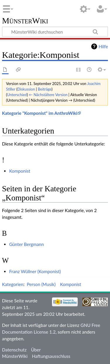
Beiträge (44, 89)
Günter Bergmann (26, 244)
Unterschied (17, 94)
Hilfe (103, 46)
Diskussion (26, 89)
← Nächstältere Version (48, 94)
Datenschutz (14, 349)
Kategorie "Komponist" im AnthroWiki (39, 113)
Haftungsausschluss (51, 356)
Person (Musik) (41, 284)
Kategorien (12, 284)
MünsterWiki (25, 21)
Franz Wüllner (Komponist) (35, 271)
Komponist (19, 171)
